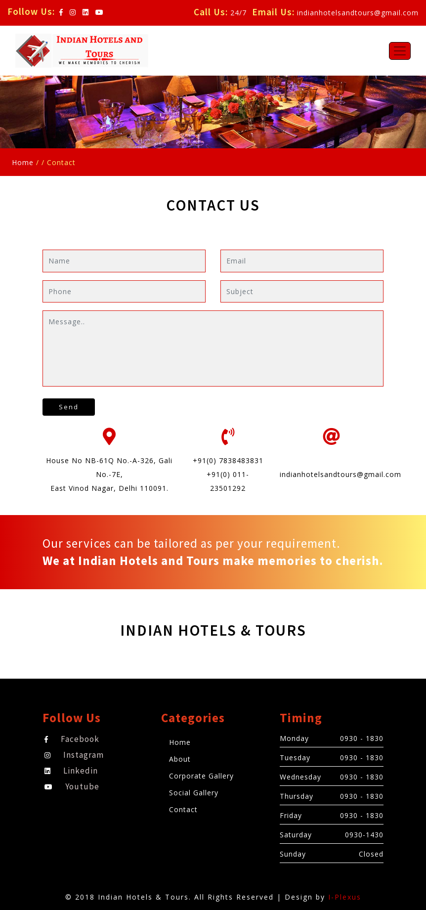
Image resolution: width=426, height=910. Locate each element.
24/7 (238, 12)
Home (23, 162)
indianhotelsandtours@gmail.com (358, 12)
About (180, 759)
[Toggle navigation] (400, 51)
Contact (183, 809)
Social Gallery (193, 792)
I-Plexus (344, 897)
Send (69, 406)
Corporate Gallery (201, 775)
